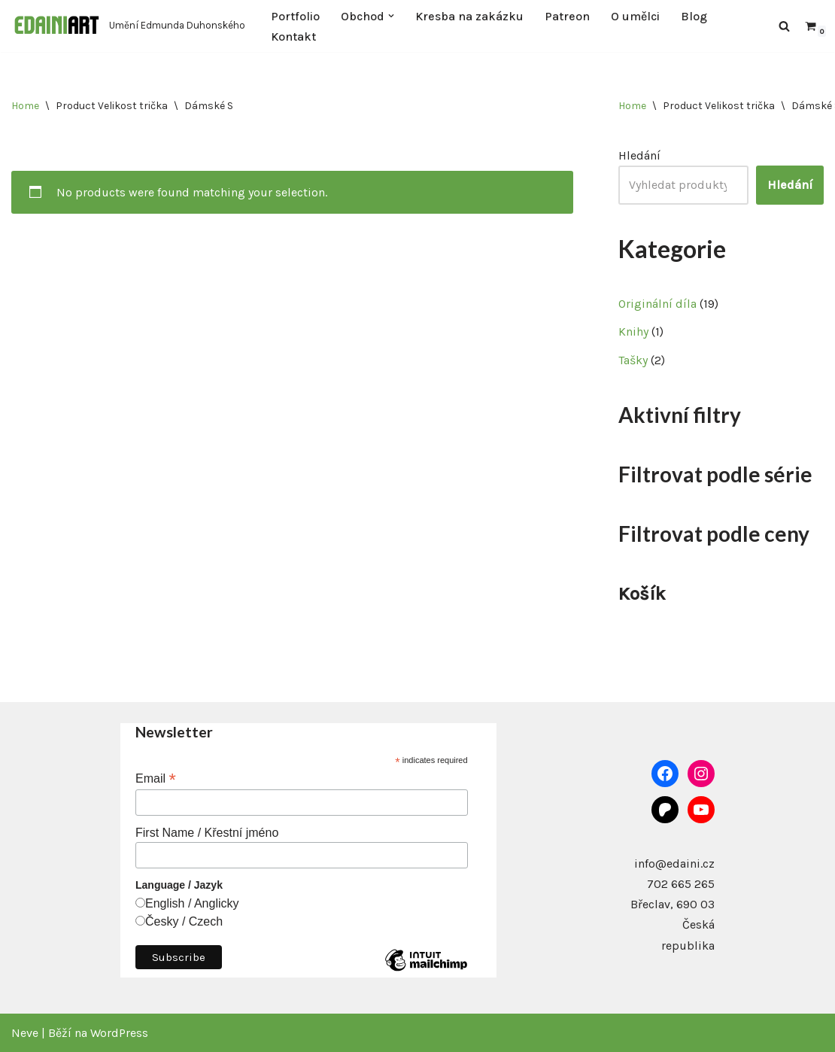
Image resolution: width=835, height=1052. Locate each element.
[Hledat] (784, 26)
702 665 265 (681, 884)
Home (25, 105)
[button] (391, 16)
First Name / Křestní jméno (206, 832)
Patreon (567, 16)
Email (155, 778)
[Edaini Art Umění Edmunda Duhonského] (128, 26)
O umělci (635, 16)
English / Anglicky (192, 903)
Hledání (639, 155)
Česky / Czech (184, 921)
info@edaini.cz (674, 863)
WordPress (119, 1033)
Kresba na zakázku (469, 16)
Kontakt (293, 36)
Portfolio (295, 16)
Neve (24, 1033)
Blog (694, 16)
